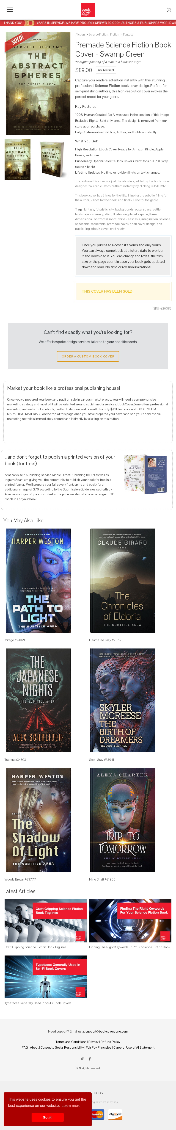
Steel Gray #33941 (101, 760)
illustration (120, 214)
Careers (118, 1047)
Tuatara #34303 (15, 760)
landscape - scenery (89, 214)
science (164, 219)
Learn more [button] (71, 1106)
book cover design (143, 224)
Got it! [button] (47, 1117)
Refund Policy (110, 1042)
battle (157, 209)
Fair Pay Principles (98, 1047)
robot (112, 219)
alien (108, 214)
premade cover (117, 224)
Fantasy (128, 34)
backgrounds (124, 209)
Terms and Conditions (71, 1042)
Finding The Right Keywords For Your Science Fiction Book (129, 947)
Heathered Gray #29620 (106, 640)
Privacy (93, 1042)
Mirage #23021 (15, 640)
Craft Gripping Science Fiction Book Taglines (35, 947)
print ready (117, 229)
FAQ (25, 1047)
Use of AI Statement (140, 1047)
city (111, 209)
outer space (143, 209)
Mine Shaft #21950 (102, 879)
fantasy (89, 209)
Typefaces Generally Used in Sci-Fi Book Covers (38, 1003)
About (34, 1047)
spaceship (82, 224)
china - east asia (129, 219)
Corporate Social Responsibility (62, 1047)
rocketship (98, 224)
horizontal (101, 219)
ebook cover (100, 229)
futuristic (102, 209)
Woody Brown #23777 (20, 879)
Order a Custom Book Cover (88, 356)
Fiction (80, 34)
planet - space (138, 214)
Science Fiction (98, 34)
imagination (149, 219)
